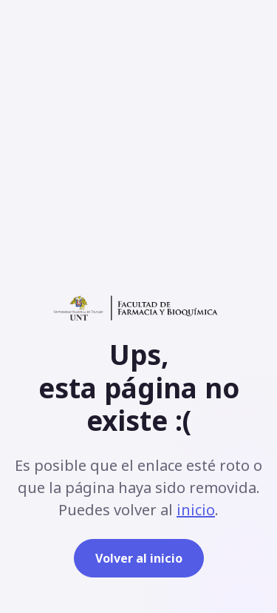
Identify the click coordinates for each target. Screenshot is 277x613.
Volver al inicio (138, 558)
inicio (196, 510)
